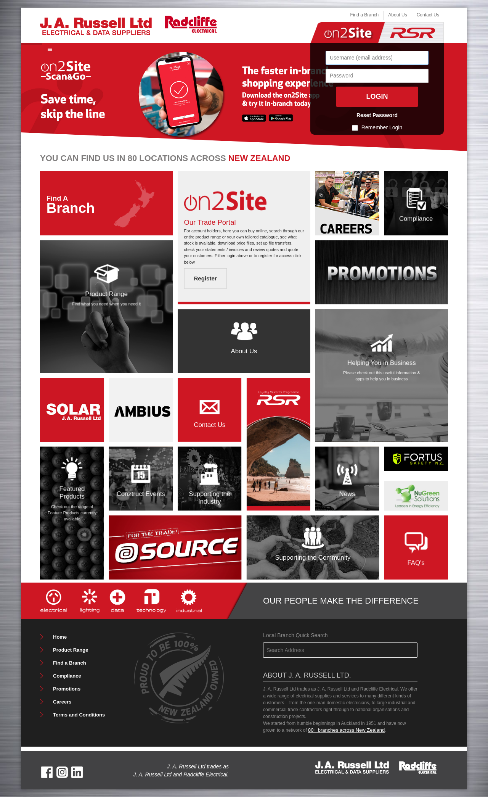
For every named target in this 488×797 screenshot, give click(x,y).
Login (377, 96)
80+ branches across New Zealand (346, 730)
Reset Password (377, 115)
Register (205, 278)
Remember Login (381, 127)
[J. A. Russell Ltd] (96, 26)
